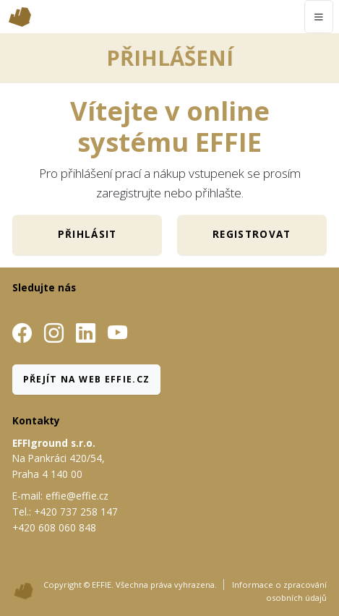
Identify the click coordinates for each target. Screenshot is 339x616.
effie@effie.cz (77, 495)
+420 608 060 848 (54, 527)
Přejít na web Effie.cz (86, 379)
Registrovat (252, 234)
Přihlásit (87, 234)
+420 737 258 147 (76, 511)
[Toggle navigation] (318, 16)
